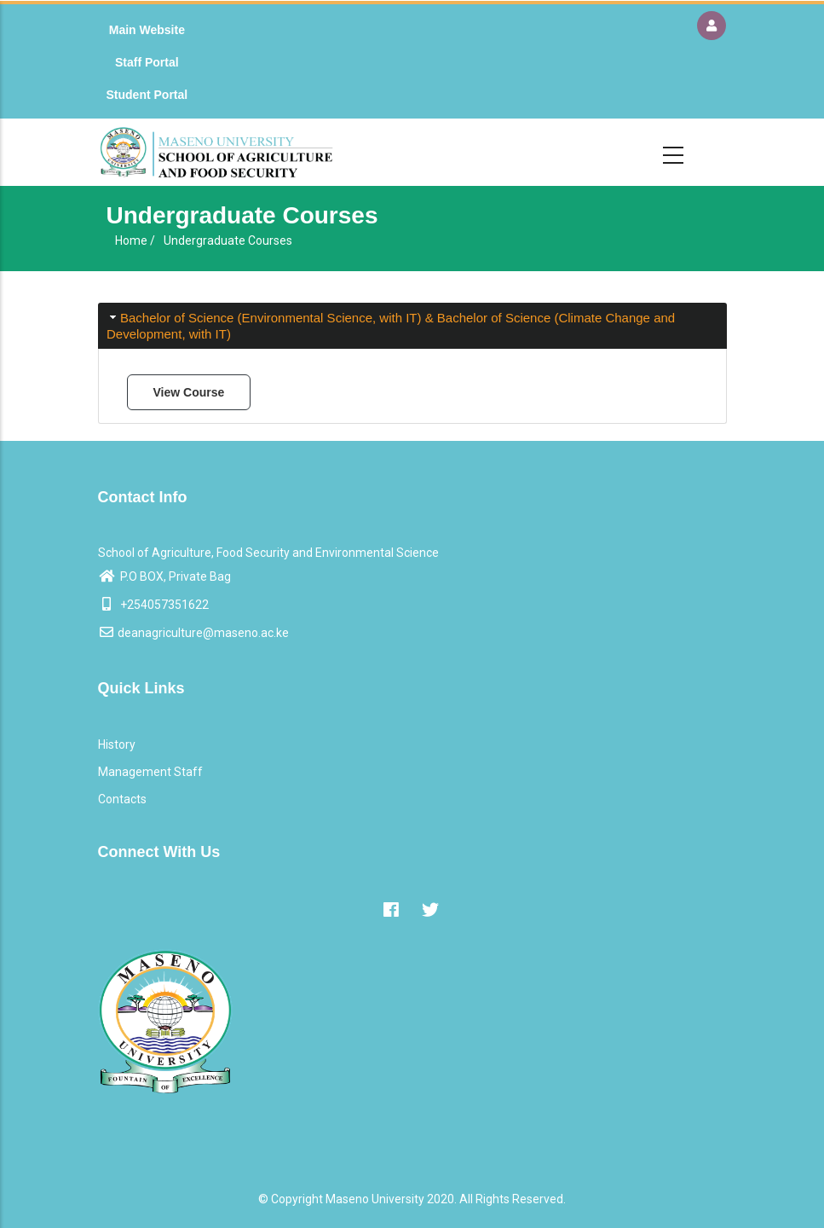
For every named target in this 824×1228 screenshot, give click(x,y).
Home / (135, 240)
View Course (189, 392)
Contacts (122, 799)
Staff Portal (147, 62)
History (116, 744)
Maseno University (375, 1199)
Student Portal (147, 94)
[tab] (412, 326)
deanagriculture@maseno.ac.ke (193, 633)
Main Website (147, 30)
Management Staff (150, 772)
